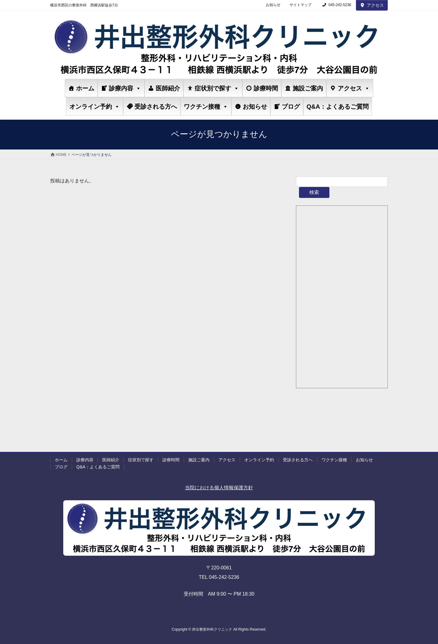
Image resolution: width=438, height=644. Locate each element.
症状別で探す (217, 88)
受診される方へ (155, 106)
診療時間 (266, 88)
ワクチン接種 (206, 106)
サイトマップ (300, 5)
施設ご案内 (308, 88)
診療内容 (125, 88)
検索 (314, 192)
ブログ (291, 106)
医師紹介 (168, 88)
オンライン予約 (94, 106)
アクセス (372, 5)
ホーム (85, 88)
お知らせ (273, 5)
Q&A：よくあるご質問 (338, 106)
